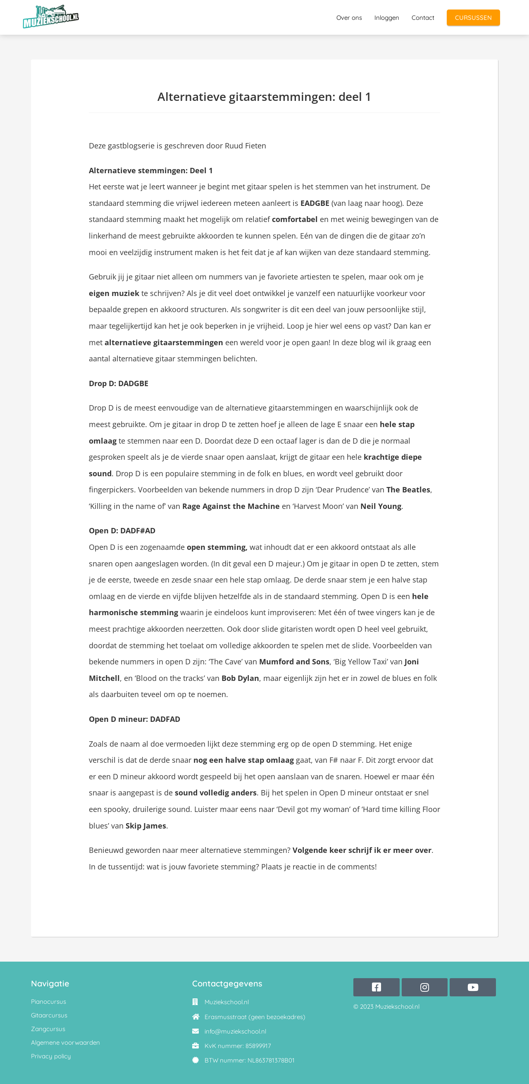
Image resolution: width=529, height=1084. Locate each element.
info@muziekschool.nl (235, 1031)
